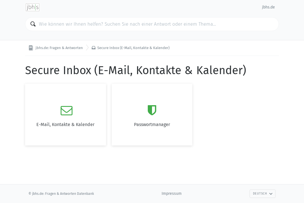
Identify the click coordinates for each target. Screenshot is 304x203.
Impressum (172, 193)
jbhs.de (268, 7)
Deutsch (263, 193)
